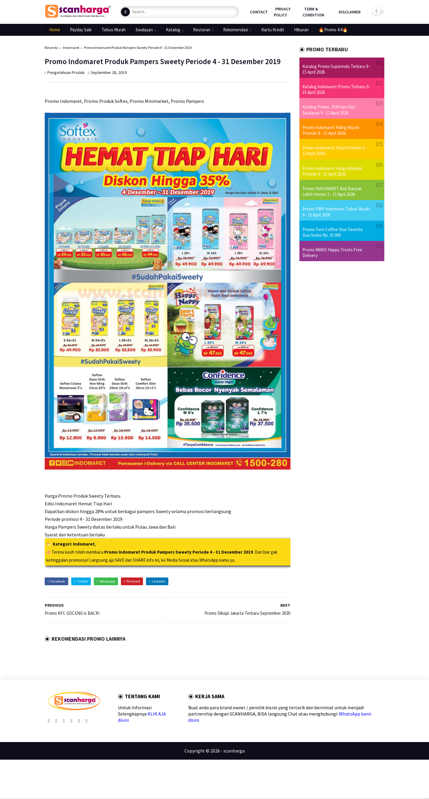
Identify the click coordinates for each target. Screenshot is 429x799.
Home (54, 29)
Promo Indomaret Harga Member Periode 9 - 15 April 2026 (332, 171)
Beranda (51, 47)
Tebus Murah (114, 29)
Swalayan (144, 29)
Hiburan (301, 29)
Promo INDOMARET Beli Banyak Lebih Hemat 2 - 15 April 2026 (332, 191)
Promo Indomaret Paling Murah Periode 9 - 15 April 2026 (330, 130)
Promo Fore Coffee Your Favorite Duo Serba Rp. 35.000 (332, 232)
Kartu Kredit (272, 29)
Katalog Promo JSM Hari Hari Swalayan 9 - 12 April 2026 (328, 109)
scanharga (234, 751)
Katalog (173, 29)
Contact (259, 12)
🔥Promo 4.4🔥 (333, 29)
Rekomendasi (235, 29)
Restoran (201, 29)
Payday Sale (81, 29)
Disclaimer (349, 12)
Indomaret (71, 47)
